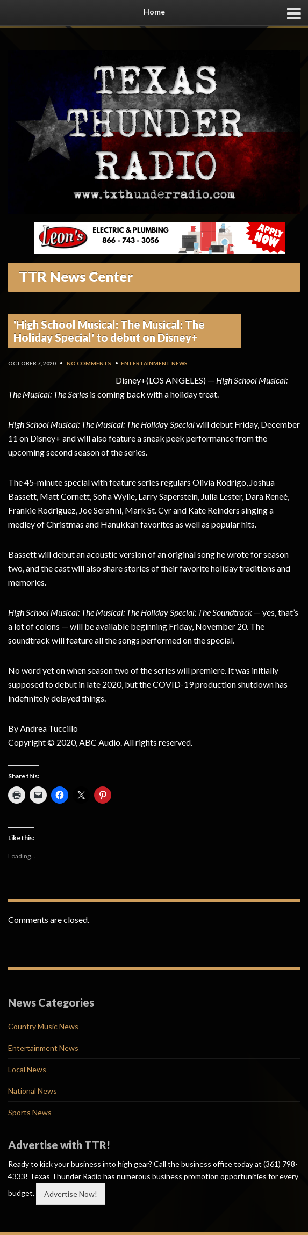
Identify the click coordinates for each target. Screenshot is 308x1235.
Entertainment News (154, 363)
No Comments (89, 363)
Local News (27, 1069)
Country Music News (43, 1026)
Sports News (30, 1112)
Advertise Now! (70, 1193)
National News (32, 1090)
